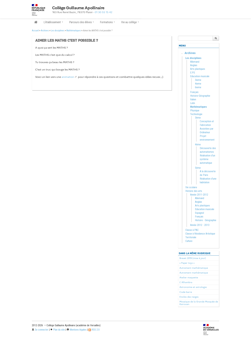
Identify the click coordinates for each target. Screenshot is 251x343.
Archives (45, 30)
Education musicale (199, 76)
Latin (192, 103)
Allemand (194, 61)
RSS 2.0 (94, 329)
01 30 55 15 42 (103, 12)
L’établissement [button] (53, 22)
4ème (198, 144)
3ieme (198, 79)
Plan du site (57, 329)
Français (194, 92)
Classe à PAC (192, 229)
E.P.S (192, 72)
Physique (194, 110)
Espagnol (199, 212)
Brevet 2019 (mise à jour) (192, 258)
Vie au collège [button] (130, 22)
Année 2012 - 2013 (199, 225)
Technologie (196, 114)
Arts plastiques (197, 68)
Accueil (35, 30)
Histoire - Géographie (205, 220)
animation (68, 76)
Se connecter (40, 329)
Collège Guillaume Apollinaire (78, 8)
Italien (193, 99)
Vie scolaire (191, 187)
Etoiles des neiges (188, 296)
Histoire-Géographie (200, 95)
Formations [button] (107, 22)
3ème (198, 117)
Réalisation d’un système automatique (207, 159)
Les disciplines (57, 30)
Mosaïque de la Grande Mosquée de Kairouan (198, 303)
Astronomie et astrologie (193, 287)
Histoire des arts (193, 191)
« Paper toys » (186, 263)
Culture (188, 241)
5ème (198, 167)
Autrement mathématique (193, 267)
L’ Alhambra (185, 282)
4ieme (198, 83)
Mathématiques (73, 30)
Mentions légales (76, 329)
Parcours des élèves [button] (81, 22)
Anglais (193, 65)
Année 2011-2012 (199, 194)
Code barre (185, 292)
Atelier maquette (188, 277)
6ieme (198, 87)
